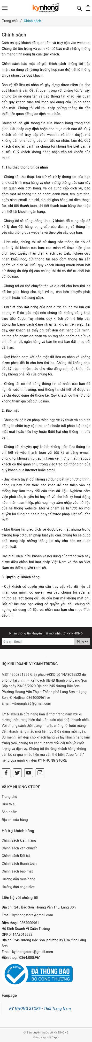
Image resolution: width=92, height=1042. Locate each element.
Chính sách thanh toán (19, 863)
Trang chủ (9, 797)
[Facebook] (6, 772)
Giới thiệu (9, 804)
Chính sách (14, 35)
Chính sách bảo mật (17, 871)
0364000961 (29, 923)
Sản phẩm (9, 812)
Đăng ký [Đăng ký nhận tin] (82, 641)
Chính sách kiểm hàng (19, 840)
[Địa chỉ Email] (38, 641)
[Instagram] (40, 772)
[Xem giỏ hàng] (88, 8)
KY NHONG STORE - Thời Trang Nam (40, 1008)
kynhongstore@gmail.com (32, 915)
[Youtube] (28, 772)
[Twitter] (17, 772)
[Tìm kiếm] (79, 7)
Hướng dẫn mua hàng (18, 879)
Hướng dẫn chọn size (18, 887)
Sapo (55, 1037)
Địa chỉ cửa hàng (15, 820)
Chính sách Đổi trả (16, 856)
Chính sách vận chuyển (20, 848)
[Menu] (5, 8)
